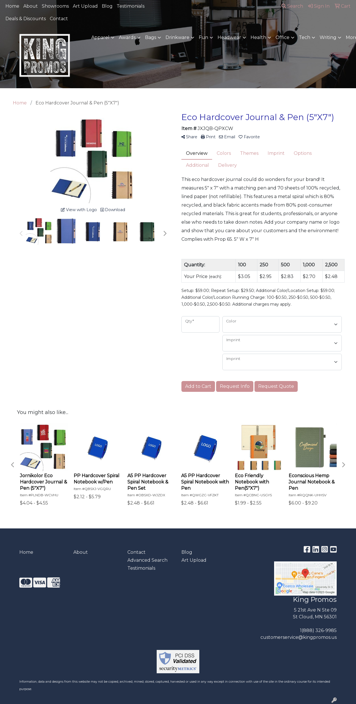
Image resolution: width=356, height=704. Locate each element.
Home (12, 6)
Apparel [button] (100, 37)
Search (292, 6)
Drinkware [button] (177, 37)
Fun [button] (203, 37)
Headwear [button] (229, 37)
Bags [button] (150, 37)
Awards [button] (127, 37)
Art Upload (85, 6)
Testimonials (130, 6)
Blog (107, 6)
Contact (59, 18)
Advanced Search (147, 560)
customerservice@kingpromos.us (298, 637)
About (30, 6)
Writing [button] (328, 37)
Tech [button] (304, 37)
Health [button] (258, 37)
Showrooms (55, 6)
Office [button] (282, 37)
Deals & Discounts (25, 18)
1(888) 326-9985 (318, 630)
